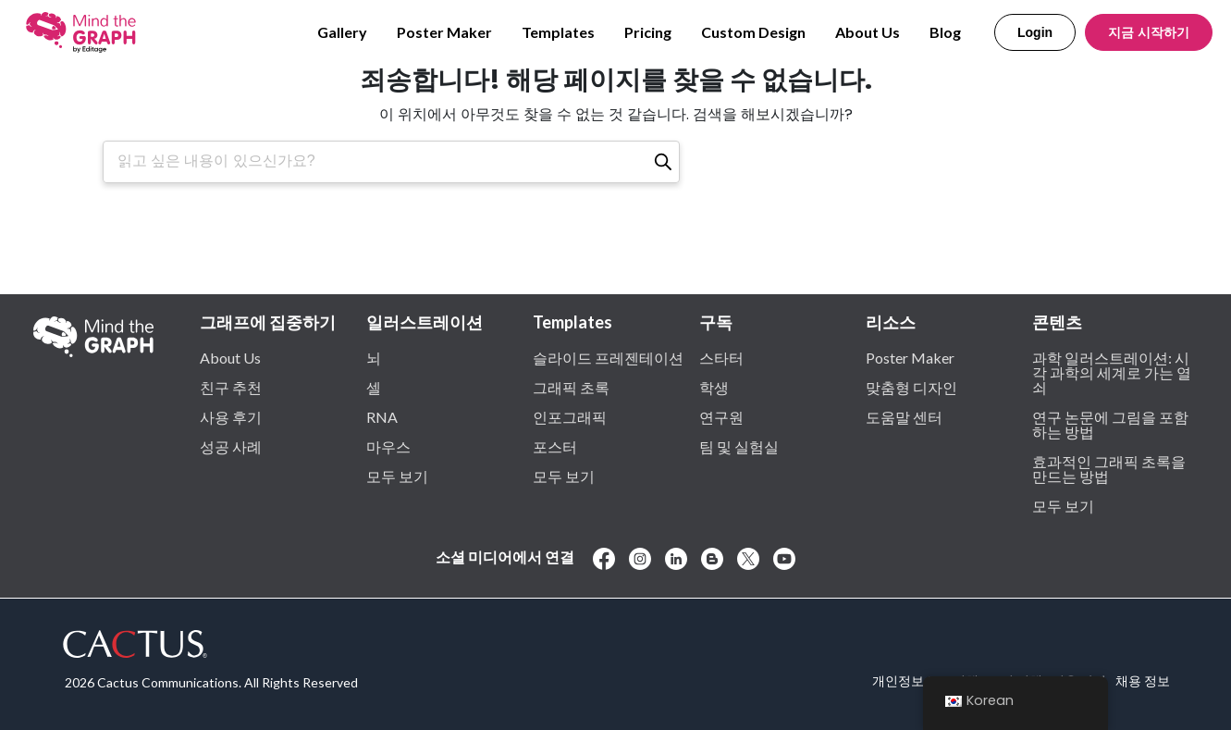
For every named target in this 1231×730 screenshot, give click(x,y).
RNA (382, 416)
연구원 (721, 416)
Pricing (647, 32)
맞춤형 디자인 (911, 386)
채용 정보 (1142, 680)
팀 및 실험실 (739, 446)
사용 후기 (231, 416)
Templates (558, 32)
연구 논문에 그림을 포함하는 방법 (1110, 423)
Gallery (342, 32)
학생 (714, 386)
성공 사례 (231, 446)
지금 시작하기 (1148, 32)
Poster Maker (444, 32)
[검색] (663, 162)
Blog (945, 32)
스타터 (721, 357)
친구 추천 (231, 386)
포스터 (555, 446)
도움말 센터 (904, 416)
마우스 (388, 446)
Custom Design (753, 32)
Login (1035, 32)
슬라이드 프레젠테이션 (608, 357)
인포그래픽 (570, 416)
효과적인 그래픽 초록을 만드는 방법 (1109, 468)
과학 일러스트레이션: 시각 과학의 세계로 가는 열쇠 (1111, 372)
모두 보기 (397, 475)
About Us (867, 32)
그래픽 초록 (571, 386)
